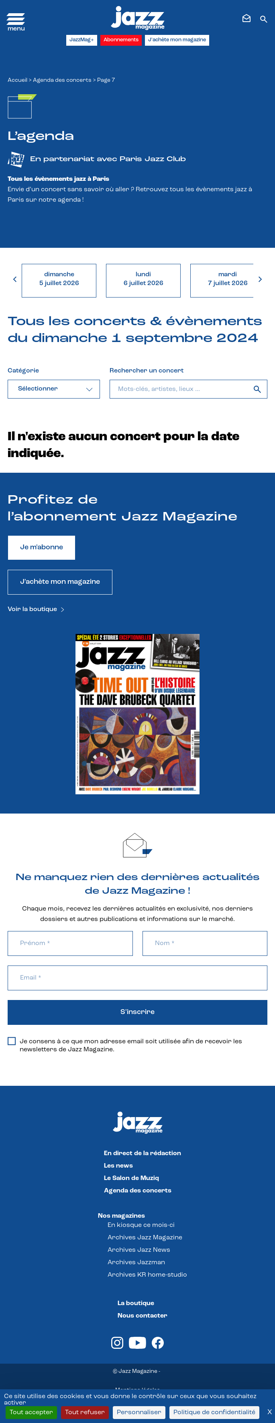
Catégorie (23, 371)
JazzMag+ (81, 40)
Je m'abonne (41, 547)
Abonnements (121, 40)
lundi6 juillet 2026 (143, 279)
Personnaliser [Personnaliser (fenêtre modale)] (139, 1412)
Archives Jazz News (139, 1250)
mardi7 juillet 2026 (228, 279)
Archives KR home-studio (147, 1275)
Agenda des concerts (62, 80)
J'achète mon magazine (177, 40)
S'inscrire (137, 1012)
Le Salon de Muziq (131, 1178)
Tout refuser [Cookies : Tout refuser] (85, 1412)
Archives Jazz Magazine (145, 1238)
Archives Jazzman (136, 1262)
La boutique (136, 1303)
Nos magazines (121, 1216)
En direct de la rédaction (142, 1153)
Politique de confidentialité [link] (214, 1412)
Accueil (17, 80)
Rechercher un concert (146, 371)
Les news (118, 1166)
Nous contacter (142, 1316)
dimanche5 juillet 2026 (59, 279)
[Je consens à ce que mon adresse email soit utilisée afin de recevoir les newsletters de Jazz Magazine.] (12, 1041)
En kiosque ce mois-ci (141, 1225)
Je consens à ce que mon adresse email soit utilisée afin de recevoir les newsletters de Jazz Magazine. (125, 1045)
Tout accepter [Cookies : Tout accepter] (31, 1412)
